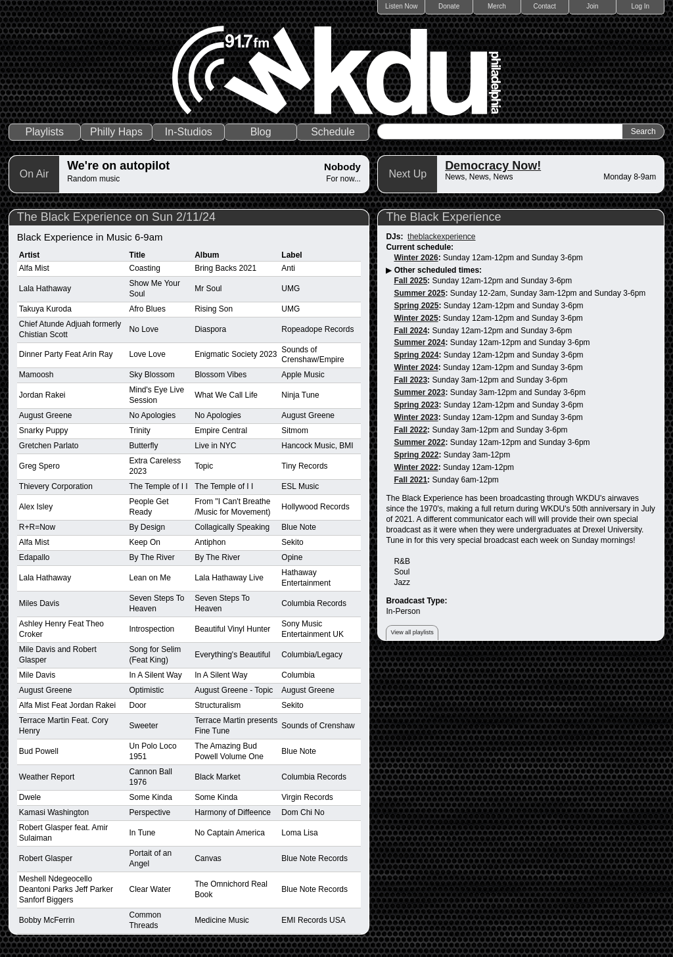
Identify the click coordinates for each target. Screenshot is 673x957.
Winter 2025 (416, 318)
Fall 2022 (410, 429)
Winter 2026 (416, 257)
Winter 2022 (416, 467)
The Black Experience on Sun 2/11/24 (116, 216)
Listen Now (401, 6)
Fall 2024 (410, 330)
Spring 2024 (416, 355)
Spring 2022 (416, 454)
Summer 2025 (419, 293)
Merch (497, 6)
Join (592, 6)
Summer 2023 (419, 392)
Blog (260, 131)
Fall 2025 (410, 280)
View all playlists (411, 632)
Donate (448, 6)
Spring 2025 (416, 305)
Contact (544, 6)
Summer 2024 (419, 342)
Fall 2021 (410, 479)
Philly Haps (116, 131)
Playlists (44, 131)
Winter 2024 (416, 367)
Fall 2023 (410, 380)
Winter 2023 (416, 417)
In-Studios (188, 131)
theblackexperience (441, 236)
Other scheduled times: (438, 270)
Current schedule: (419, 247)
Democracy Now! (493, 165)
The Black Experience (443, 216)
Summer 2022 (419, 442)
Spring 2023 (416, 404)
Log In (640, 6)
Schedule (333, 131)
